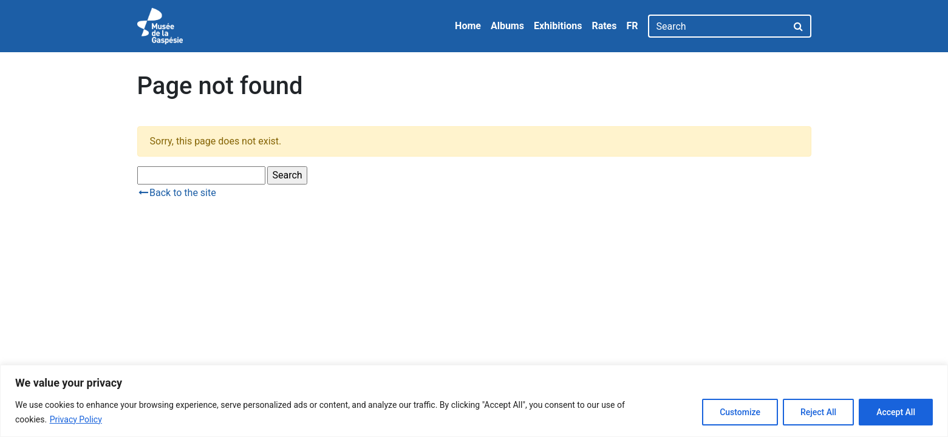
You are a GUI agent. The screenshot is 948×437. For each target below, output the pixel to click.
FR (632, 26)
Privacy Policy (76, 419)
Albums (507, 26)
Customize (740, 412)
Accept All (895, 412)
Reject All (818, 412)
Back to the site (176, 192)
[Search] (717, 26)
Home (468, 26)
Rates (604, 26)
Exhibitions (558, 26)
